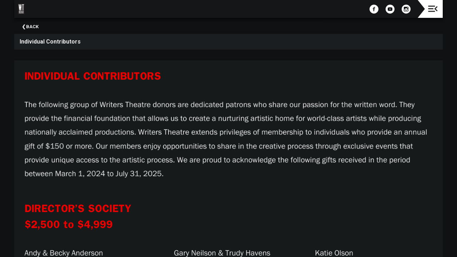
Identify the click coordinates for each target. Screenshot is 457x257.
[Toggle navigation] (433, 8)
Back (32, 26)
